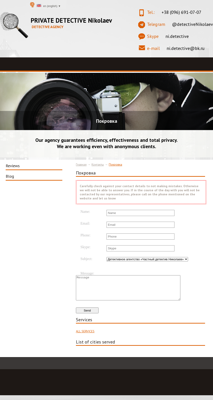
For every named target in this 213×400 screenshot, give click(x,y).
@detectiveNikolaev (192, 24)
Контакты (98, 164)
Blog (10, 176)
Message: (87, 273)
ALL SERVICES (85, 336)
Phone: (85, 235)
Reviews (13, 165)
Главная (81, 164)
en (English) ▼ (49, 6)
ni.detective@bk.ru (186, 48)
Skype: (85, 247)
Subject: (86, 259)
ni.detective (177, 36)
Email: (85, 223)
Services (84, 324)
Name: (85, 211)
